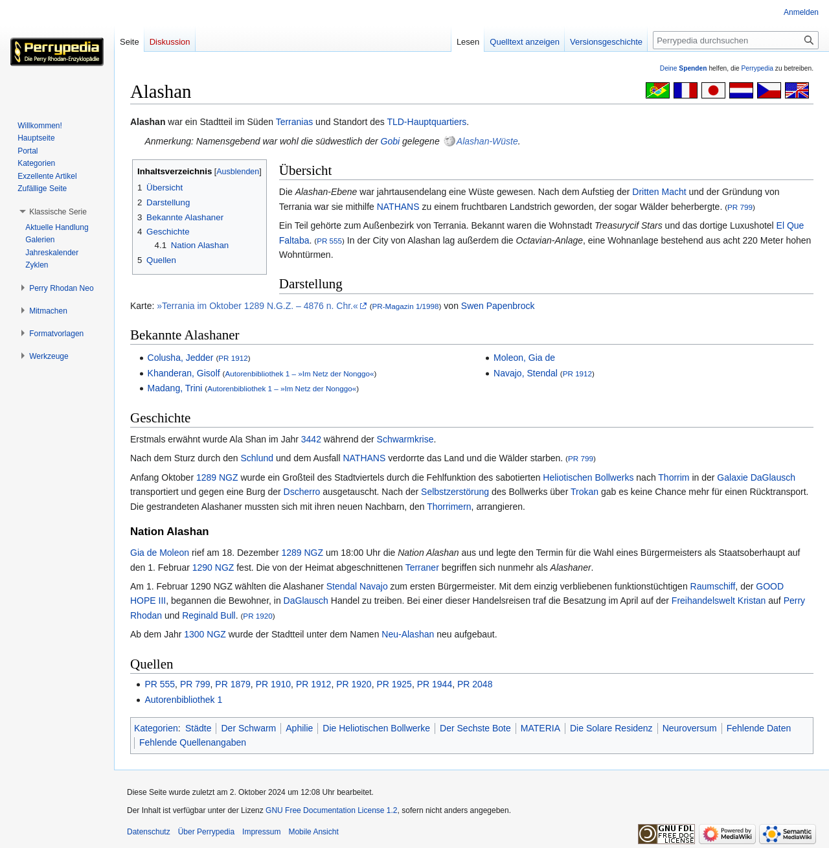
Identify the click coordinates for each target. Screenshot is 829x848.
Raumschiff (713, 586)
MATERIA (540, 728)
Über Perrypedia (206, 831)
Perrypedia (757, 68)
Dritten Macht (659, 192)
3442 (311, 439)
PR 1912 (232, 358)
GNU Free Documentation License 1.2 (331, 810)
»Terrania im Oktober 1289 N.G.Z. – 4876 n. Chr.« (257, 306)
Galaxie (732, 477)
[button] (58, 211)
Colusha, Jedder (181, 357)
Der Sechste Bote (475, 728)
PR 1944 (434, 684)
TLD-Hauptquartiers (426, 122)
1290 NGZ (213, 567)
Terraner (422, 567)
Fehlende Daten (759, 728)
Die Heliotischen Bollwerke (376, 728)
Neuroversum (690, 728)
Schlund (256, 458)
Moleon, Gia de (524, 357)
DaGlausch (773, 477)
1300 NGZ (205, 634)
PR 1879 (232, 684)
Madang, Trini (175, 388)
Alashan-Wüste (487, 141)
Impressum (261, 831)
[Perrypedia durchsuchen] (736, 40)
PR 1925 (393, 684)
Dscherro (302, 492)
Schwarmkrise (405, 439)
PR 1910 (273, 684)
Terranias (294, 122)
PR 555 (329, 240)
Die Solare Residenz (611, 728)
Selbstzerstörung (455, 492)
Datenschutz (148, 831)
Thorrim (673, 477)
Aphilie (299, 728)
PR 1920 (257, 616)
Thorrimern (449, 506)
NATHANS (398, 206)
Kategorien (156, 728)
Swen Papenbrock (498, 306)
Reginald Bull (209, 615)
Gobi (390, 141)
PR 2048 (474, 684)
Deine (683, 68)
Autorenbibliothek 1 (183, 699)
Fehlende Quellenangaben (192, 742)
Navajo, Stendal (526, 373)
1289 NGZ (217, 477)
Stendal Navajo (357, 586)
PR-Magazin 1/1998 (405, 306)
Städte (198, 728)
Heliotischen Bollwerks (588, 477)
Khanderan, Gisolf (184, 373)
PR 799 (740, 207)
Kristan (752, 600)
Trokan (584, 492)
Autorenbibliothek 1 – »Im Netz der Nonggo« (299, 373)
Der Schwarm (248, 728)
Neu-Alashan (407, 634)
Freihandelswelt (703, 600)
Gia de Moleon (159, 552)
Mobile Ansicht (313, 831)
